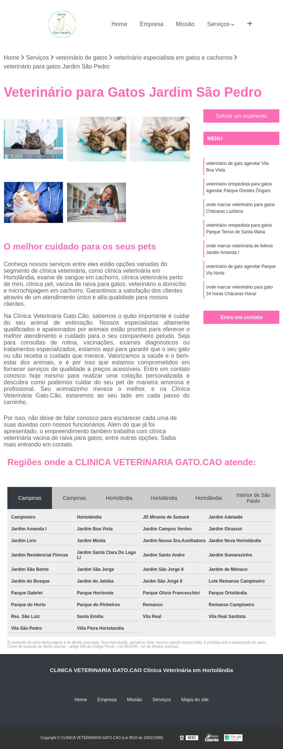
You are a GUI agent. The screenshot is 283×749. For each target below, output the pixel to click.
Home (119, 24)
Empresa (151, 24)
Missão (185, 24)
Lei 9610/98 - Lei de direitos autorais (148, 646)
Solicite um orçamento (241, 116)
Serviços (218, 24)
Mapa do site (195, 699)
